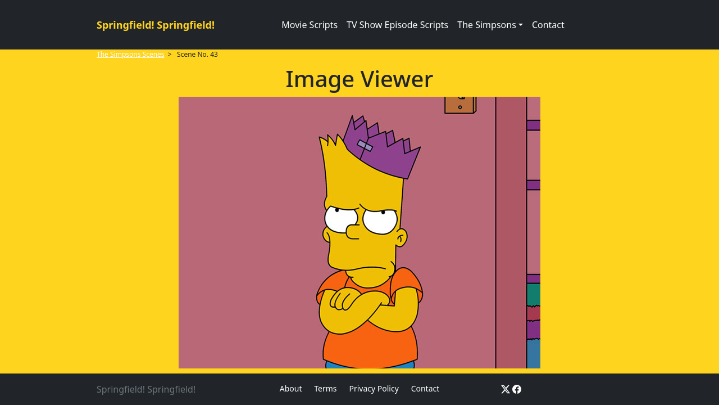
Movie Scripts (309, 25)
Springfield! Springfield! (156, 25)
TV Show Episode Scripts (397, 25)
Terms (325, 388)
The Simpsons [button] (486, 25)
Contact (548, 25)
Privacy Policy (373, 388)
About (291, 388)
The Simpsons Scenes (131, 54)
